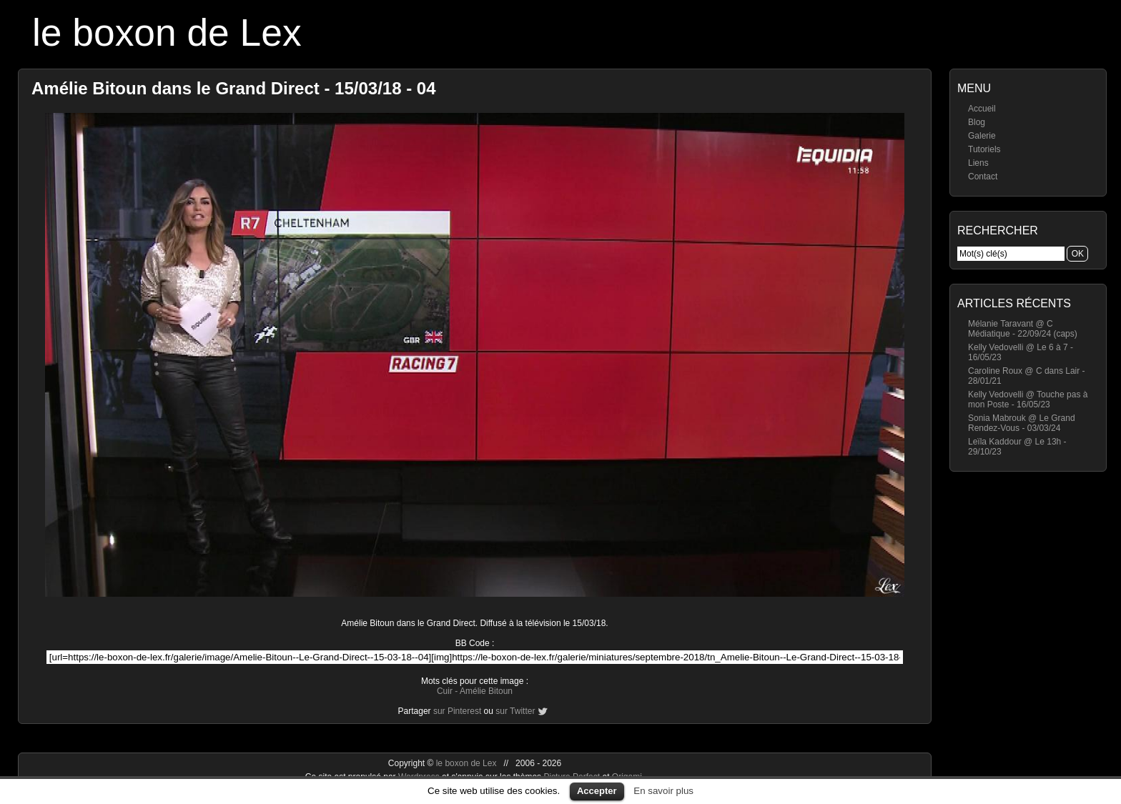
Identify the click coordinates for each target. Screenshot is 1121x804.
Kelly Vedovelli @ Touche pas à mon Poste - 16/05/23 (1027, 399)
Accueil (982, 109)
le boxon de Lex (167, 32)
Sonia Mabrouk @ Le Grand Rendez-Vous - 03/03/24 (1021, 423)
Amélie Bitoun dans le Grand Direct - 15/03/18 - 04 (233, 88)
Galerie (982, 136)
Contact (982, 177)
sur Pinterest (457, 711)
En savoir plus (663, 790)
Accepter (597, 790)
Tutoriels (984, 149)
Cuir (445, 691)
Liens (978, 163)
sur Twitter (515, 711)
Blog (976, 122)
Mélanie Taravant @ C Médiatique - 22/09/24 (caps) (1022, 329)
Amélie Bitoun (486, 691)
